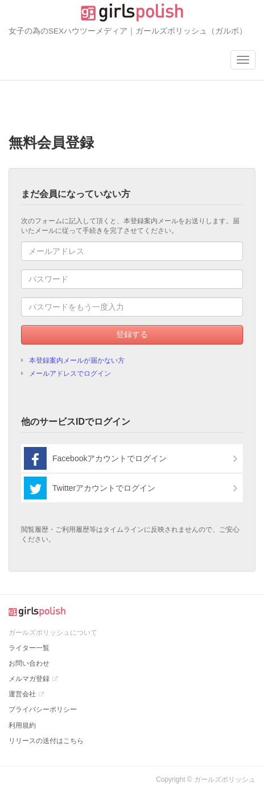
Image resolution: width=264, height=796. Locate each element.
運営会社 (22, 694)
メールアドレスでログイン (70, 374)
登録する (132, 334)
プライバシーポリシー (43, 709)
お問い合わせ (29, 663)
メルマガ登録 (29, 679)
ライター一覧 (29, 648)
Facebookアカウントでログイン (95, 458)
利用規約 (22, 725)
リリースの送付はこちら (46, 741)
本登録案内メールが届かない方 (77, 360)
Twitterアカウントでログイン (89, 488)
